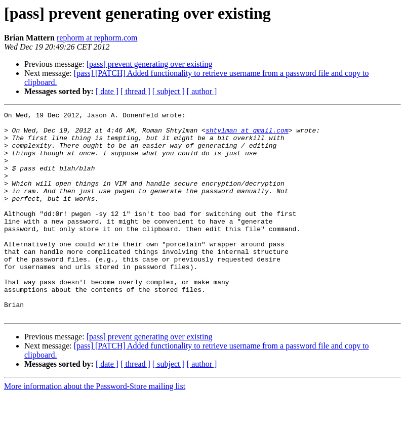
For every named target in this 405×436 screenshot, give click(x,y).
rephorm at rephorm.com (97, 37)
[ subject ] (168, 91)
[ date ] (107, 91)
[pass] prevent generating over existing (150, 64)
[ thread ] (135, 91)
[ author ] (202, 91)
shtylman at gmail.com (247, 134)
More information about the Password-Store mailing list (94, 427)
